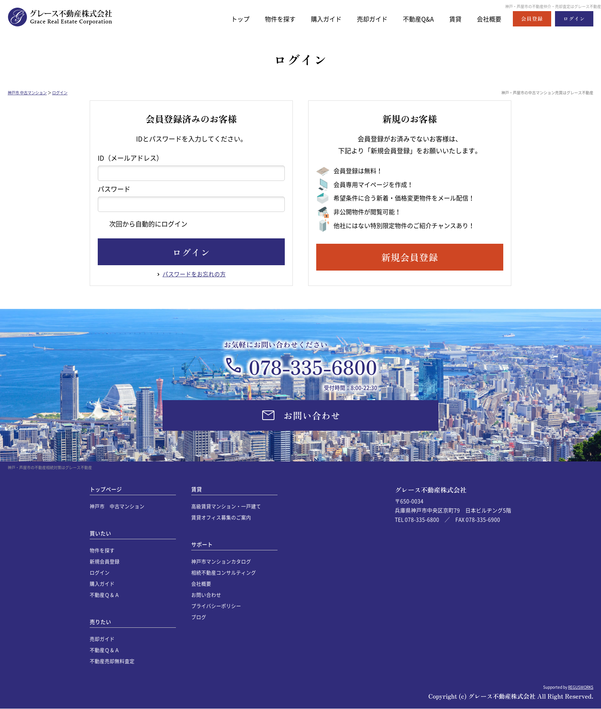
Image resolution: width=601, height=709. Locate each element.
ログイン (59, 92)
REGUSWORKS (580, 687)
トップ (230, 18)
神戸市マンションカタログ (221, 561)
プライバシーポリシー (216, 605)
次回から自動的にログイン (142, 223)
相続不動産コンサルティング (223, 572)
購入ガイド (319, 18)
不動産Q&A (415, 18)
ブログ (198, 616)
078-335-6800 (313, 366)
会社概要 (488, 18)
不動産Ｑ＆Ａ (105, 594)
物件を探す (271, 18)
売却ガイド (367, 18)
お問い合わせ (206, 594)
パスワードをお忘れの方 (194, 274)
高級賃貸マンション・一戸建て (226, 506)
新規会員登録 (105, 561)
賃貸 (453, 18)
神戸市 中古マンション (27, 92)
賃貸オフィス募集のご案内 (221, 517)
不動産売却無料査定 (112, 661)
